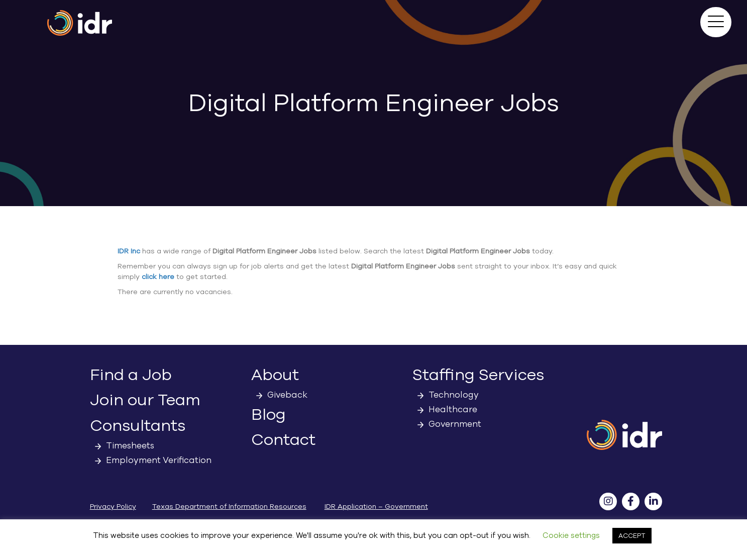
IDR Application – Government (376, 506)
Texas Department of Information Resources (229, 506)
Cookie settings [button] (571, 535)
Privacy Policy (113, 506)
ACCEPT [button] (632, 535)
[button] (715, 22)
